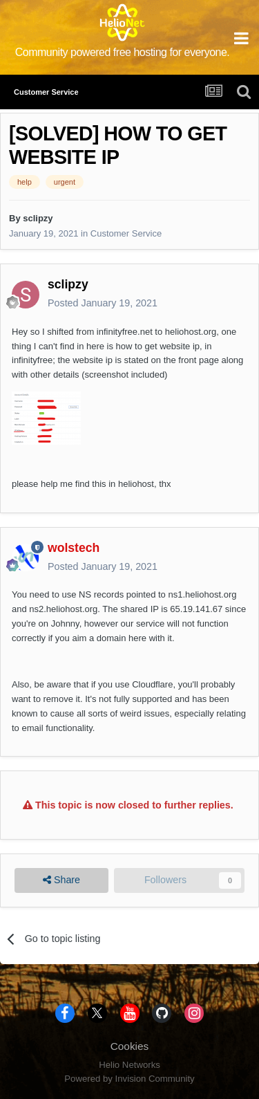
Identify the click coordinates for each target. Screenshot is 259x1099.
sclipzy (37, 218)
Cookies (130, 1046)
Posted (102, 302)
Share (61, 880)
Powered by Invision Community (129, 1078)
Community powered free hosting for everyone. (122, 52)
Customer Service (126, 233)
